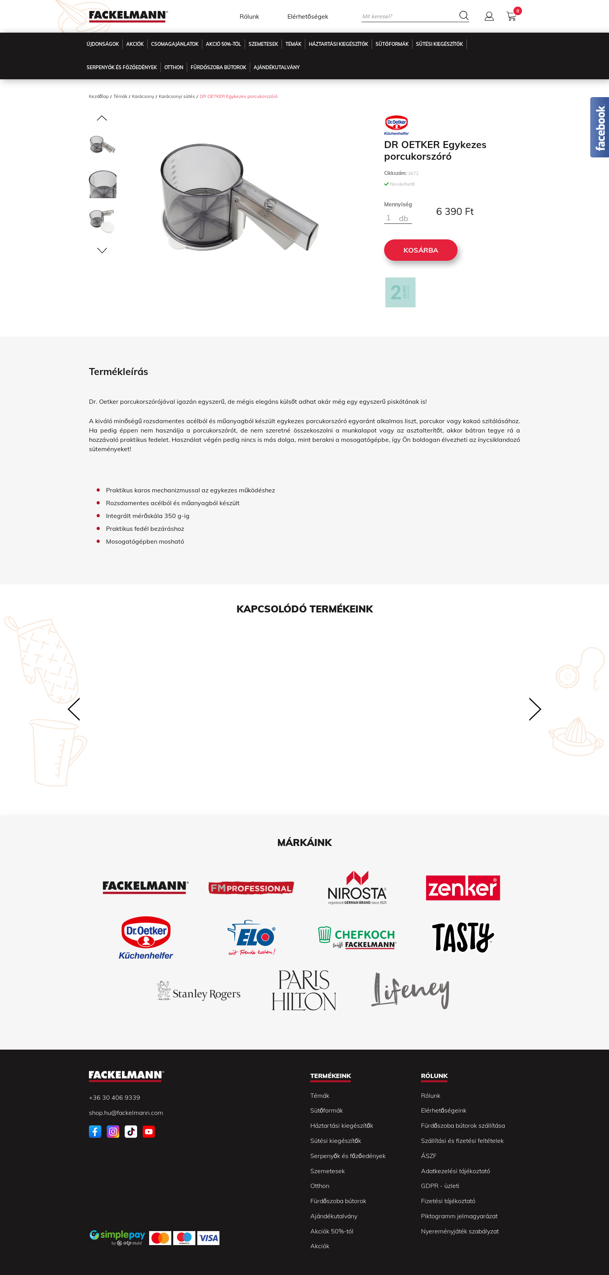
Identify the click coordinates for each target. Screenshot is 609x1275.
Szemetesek (263, 44)
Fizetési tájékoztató (448, 1201)
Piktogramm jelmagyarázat (459, 1216)
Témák (293, 44)
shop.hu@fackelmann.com (126, 1112)
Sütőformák (392, 44)
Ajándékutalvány (277, 67)
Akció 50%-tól (223, 44)
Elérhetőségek (307, 16)
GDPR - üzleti (440, 1186)
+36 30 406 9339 (114, 1097)
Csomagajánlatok (174, 44)
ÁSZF (429, 1156)
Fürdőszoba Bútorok (218, 67)
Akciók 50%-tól (331, 1231)
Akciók (135, 44)
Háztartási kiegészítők (338, 44)
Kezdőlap (99, 96)
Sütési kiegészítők (439, 44)
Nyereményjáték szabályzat (460, 1231)
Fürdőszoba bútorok (338, 1201)
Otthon (173, 67)
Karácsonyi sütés (177, 96)
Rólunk (249, 16)
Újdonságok (103, 44)
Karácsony (143, 96)
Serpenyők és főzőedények (122, 67)
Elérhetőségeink (443, 1110)
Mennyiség (398, 204)
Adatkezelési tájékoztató (455, 1171)
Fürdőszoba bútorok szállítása (463, 1125)
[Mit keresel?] (410, 16)
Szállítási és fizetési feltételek (462, 1140)
